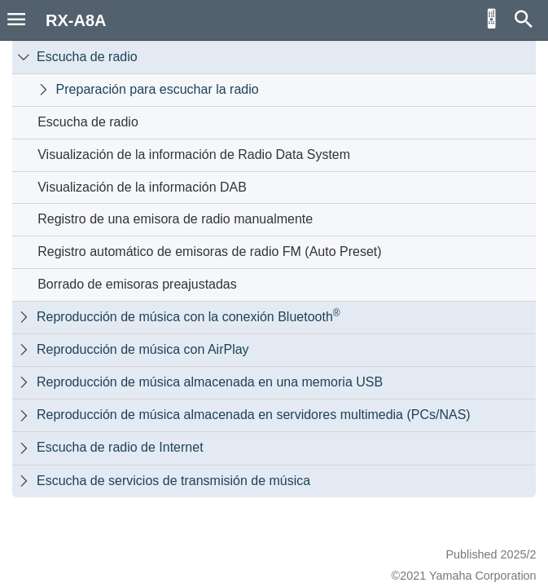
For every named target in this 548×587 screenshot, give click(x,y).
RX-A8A (76, 20)
